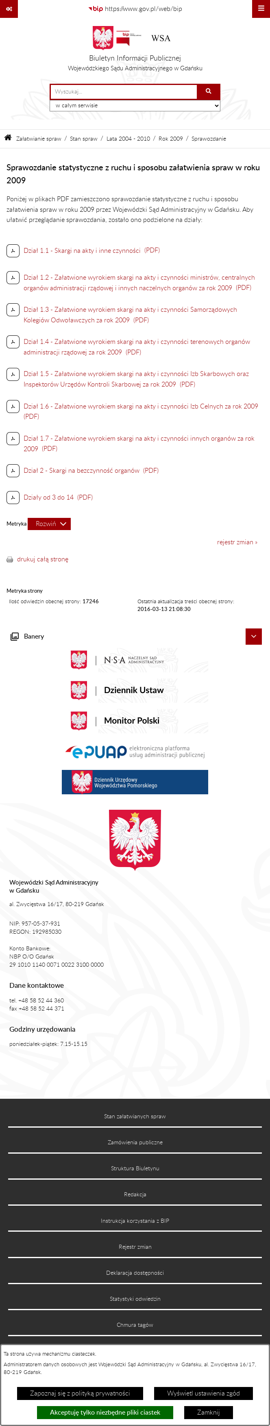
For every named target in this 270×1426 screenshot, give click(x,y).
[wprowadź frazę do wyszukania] (124, 92)
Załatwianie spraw (38, 139)
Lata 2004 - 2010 (128, 139)
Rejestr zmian (135, 1247)
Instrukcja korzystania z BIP (135, 1221)
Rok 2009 (171, 139)
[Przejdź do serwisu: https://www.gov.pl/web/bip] (135, 9)
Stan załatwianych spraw (135, 1116)
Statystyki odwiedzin (135, 1299)
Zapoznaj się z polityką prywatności (80, 1393)
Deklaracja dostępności (135, 1273)
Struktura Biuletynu (135, 1169)
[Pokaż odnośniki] (9, 9)
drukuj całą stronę (42, 559)
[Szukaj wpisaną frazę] (209, 92)
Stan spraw (84, 139)
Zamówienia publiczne (135, 1143)
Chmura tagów (135, 1325)
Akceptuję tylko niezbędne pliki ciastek (105, 1412)
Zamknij (208, 1412)
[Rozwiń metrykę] (49, 524)
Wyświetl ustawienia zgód (203, 1393)
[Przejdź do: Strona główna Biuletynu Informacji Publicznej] (8, 139)
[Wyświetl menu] (261, 9)
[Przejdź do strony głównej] (135, 51)
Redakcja (135, 1195)
